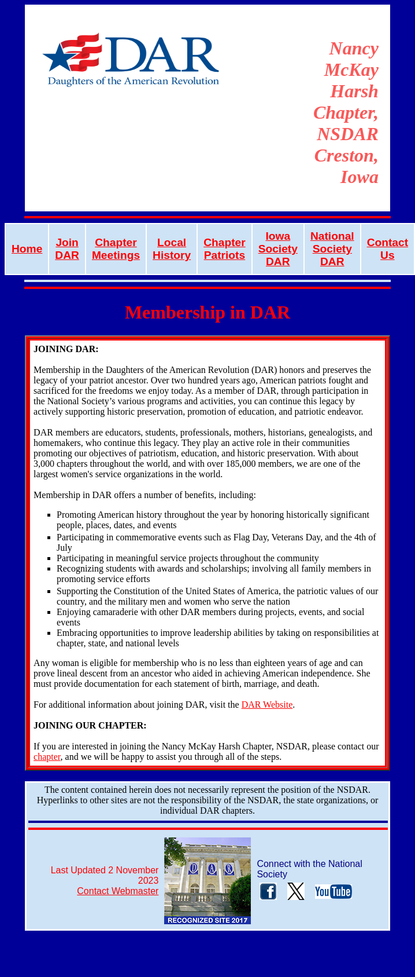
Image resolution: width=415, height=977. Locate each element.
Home (27, 249)
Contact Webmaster (117, 891)
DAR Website (267, 704)
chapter (47, 757)
